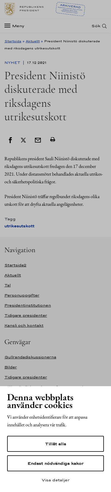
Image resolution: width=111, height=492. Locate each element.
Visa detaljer (56, 480)
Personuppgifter (21, 295)
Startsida (12, 41)
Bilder (10, 367)
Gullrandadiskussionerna (30, 357)
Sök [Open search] (95, 26)
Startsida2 (15, 265)
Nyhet (13, 62)
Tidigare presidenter (25, 315)
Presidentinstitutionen (27, 305)
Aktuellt (33, 41)
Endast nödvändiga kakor (55, 463)
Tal (7, 285)
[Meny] (16, 25)
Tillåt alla (55, 443)
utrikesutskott (19, 226)
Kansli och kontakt (24, 325)
